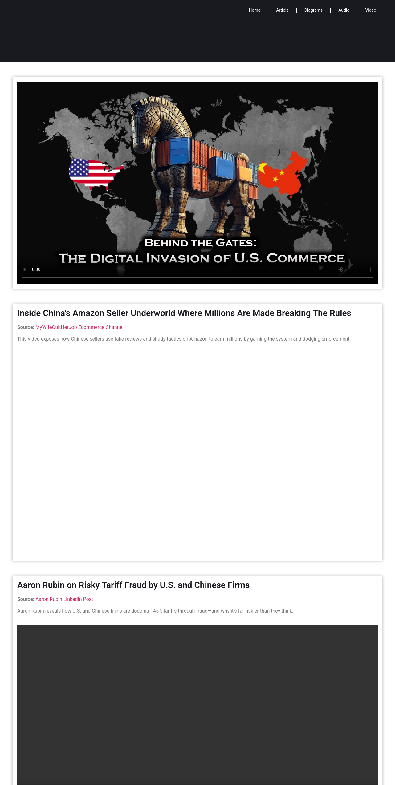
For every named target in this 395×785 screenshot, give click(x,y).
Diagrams (313, 10)
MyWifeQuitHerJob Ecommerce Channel (79, 327)
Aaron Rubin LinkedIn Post (64, 599)
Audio (343, 10)
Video (370, 10)
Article (282, 10)
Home (255, 10)
